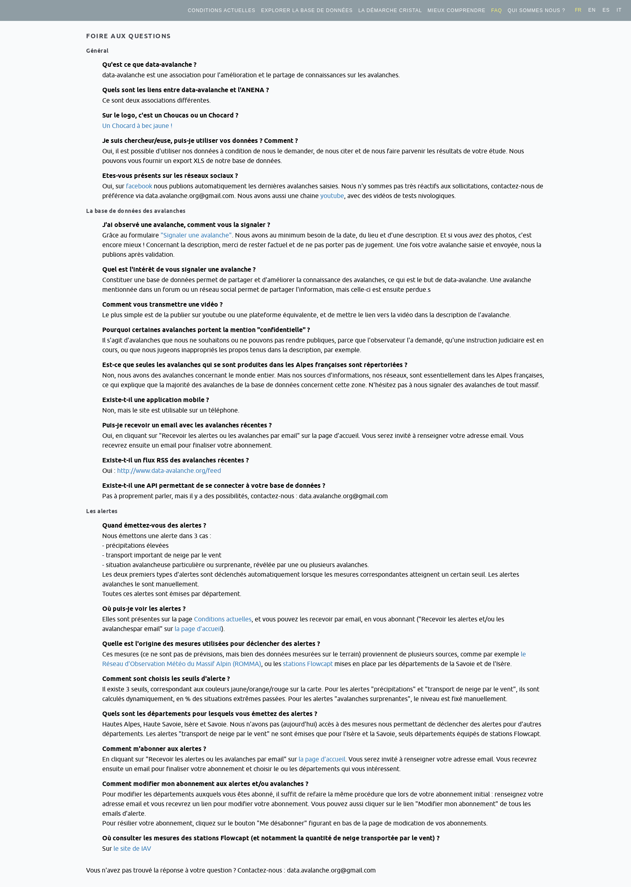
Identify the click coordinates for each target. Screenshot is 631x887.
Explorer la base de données (307, 10)
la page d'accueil (198, 628)
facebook (139, 186)
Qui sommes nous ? (536, 10)
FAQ (496, 10)
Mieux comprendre (457, 10)
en (592, 10)
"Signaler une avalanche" (196, 235)
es (606, 10)
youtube (332, 195)
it (619, 10)
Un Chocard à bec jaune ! (137, 125)
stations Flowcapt (308, 663)
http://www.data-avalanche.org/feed (169, 470)
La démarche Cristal (390, 10)
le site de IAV (132, 848)
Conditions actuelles (222, 10)
